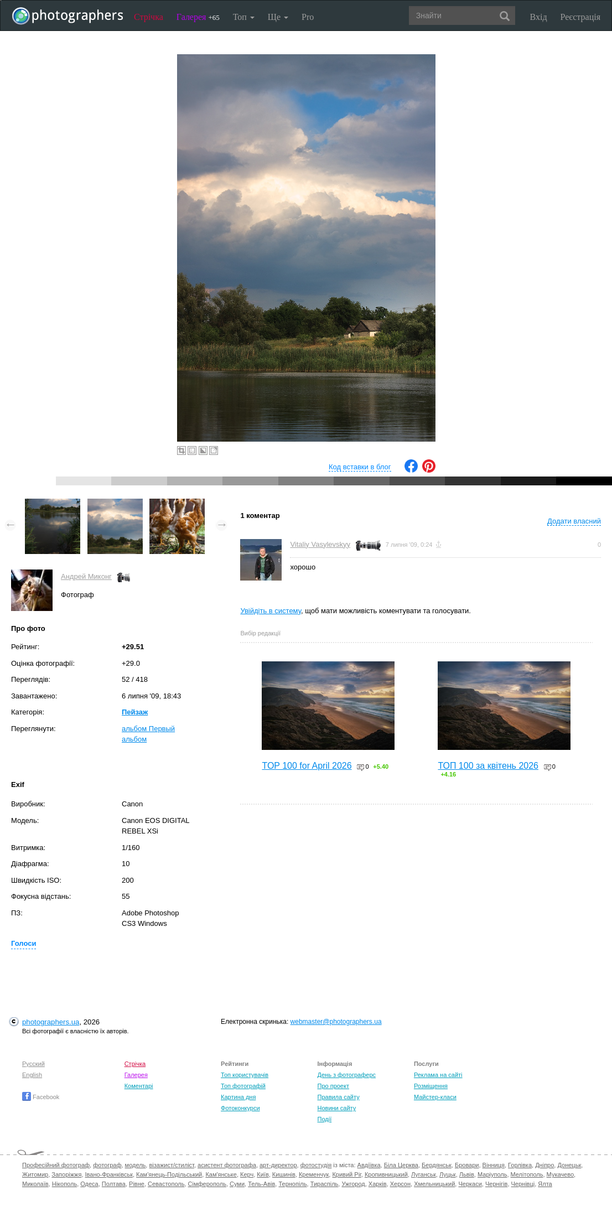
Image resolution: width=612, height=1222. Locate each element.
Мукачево (560, 1174)
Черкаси (469, 1183)
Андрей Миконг (86, 576)
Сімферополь (207, 1183)
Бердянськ (437, 1165)
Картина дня (238, 1097)
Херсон (400, 1183)
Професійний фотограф (56, 1165)
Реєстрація (580, 17)
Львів (466, 1174)
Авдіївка (369, 1165)
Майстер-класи (435, 1097)
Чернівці (523, 1183)
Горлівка (520, 1165)
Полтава (114, 1183)
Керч (246, 1174)
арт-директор (278, 1165)
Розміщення (431, 1086)
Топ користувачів (244, 1074)
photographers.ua (50, 1022)
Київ (262, 1174)
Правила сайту (338, 1097)
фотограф (107, 1165)
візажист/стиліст (171, 1165)
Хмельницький (434, 1183)
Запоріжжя (66, 1174)
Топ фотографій (243, 1086)
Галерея (198, 17)
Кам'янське (221, 1174)
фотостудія (316, 1165)
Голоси (23, 943)
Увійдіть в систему (270, 611)
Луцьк (447, 1174)
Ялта (545, 1183)
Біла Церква (401, 1165)
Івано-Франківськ (109, 1174)
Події (324, 1119)
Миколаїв (35, 1183)
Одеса (89, 1183)
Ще (278, 17)
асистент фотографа (227, 1165)
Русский (33, 1063)
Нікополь (64, 1183)
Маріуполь (492, 1174)
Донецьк (569, 1165)
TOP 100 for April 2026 (306, 765)
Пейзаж (135, 712)
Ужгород (353, 1183)
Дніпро (544, 1165)
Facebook (40, 1097)
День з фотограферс (346, 1074)
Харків (378, 1183)
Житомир (35, 1174)
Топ (244, 17)
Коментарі (139, 1086)
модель (135, 1165)
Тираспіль (324, 1183)
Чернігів (496, 1183)
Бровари (467, 1165)
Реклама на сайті (438, 1074)
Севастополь (166, 1183)
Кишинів (283, 1174)
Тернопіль (292, 1183)
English (32, 1074)
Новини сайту (336, 1108)
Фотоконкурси (240, 1108)
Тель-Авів (261, 1183)
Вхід (538, 17)
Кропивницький (386, 1174)
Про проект (333, 1086)
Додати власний (574, 521)
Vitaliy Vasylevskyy (320, 544)
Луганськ (423, 1174)
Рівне (136, 1183)
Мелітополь (527, 1174)
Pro (308, 17)
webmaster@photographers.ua (336, 1022)
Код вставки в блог (360, 467)
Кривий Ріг (346, 1174)
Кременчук (314, 1174)
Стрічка (148, 17)
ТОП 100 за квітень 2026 (488, 765)
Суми (237, 1183)
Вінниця (494, 1165)
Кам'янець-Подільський (169, 1174)
